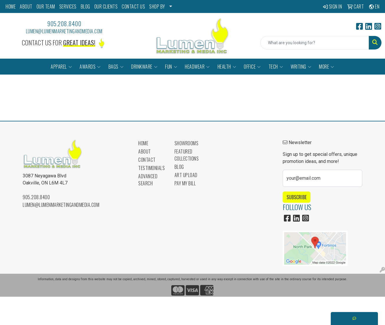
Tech (276, 66)
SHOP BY (157, 6)
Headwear (197, 66)
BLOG (85, 6)
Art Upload (186, 175)
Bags (116, 66)
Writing (301, 66)
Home (143, 143)
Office (252, 66)
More (326, 66)
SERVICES (68, 6)
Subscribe (297, 197)
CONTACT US (133, 6)
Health (227, 66)
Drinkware (144, 66)
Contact (147, 159)
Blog (179, 166)
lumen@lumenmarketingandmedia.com (64, 31)
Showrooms (187, 143)
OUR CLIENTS (106, 6)
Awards (90, 66)
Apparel (61, 66)
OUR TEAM (46, 6)
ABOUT (26, 6)
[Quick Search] (314, 43)
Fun (171, 66)
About (144, 151)
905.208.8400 (64, 23)
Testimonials (151, 167)
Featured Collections (187, 155)
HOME (11, 6)
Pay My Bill (185, 183)
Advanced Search (147, 180)
